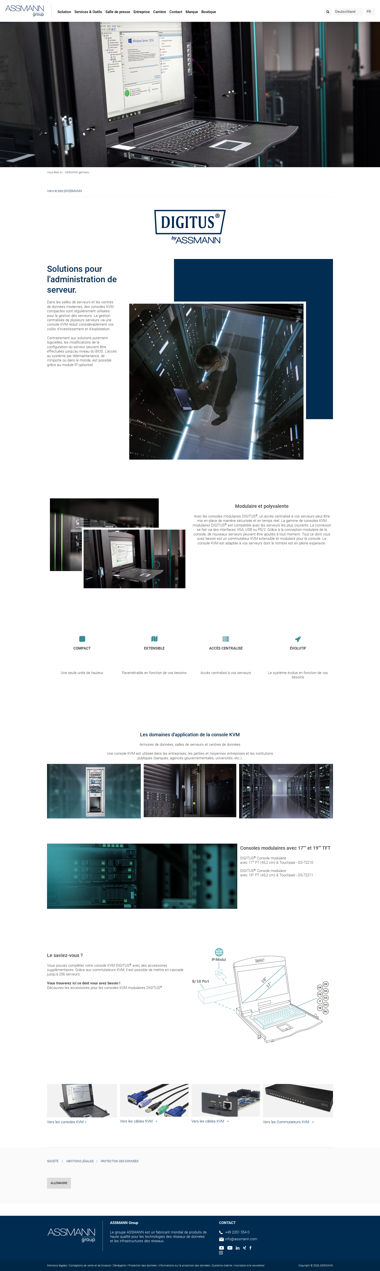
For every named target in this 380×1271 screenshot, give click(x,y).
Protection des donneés (142, 1265)
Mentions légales (57, 1265)
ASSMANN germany (77, 172)
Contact (175, 12)
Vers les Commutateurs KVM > (288, 1122)
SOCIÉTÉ (52, 1161)
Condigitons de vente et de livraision (90, 1265)
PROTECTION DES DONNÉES (119, 1161)
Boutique (208, 12)
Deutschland (345, 11)
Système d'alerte (222, 1265)
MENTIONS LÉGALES (80, 1161)
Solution (64, 12)
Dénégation (120, 1265)
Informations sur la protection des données (184, 1265)
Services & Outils (88, 12)
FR (369, 11)
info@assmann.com (241, 1239)
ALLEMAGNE (59, 1183)
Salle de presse (117, 12)
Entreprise (142, 12)
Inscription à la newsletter (249, 1265)
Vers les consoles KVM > (67, 1122)
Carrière (159, 12)
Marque (192, 12)
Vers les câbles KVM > (139, 1121)
